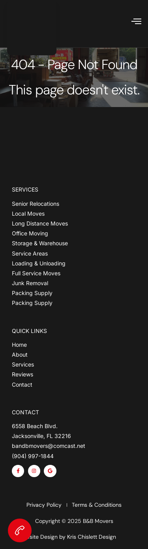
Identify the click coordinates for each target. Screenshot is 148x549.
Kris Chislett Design (91, 536)
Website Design (38, 536)
